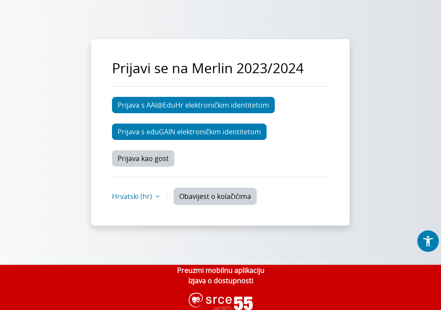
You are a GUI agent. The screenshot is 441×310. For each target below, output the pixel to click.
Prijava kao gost (143, 158)
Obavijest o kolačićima (215, 196)
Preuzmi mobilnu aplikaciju (220, 270)
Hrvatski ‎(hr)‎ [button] (133, 196)
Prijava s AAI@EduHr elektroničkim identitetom (193, 105)
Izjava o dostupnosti (220, 280)
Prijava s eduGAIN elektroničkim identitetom (189, 131)
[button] (428, 241)
